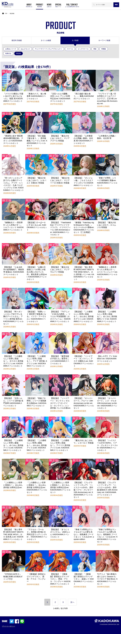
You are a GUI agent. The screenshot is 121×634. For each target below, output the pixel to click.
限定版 (18, 53)
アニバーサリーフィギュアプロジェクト (48, 49)
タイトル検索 (46, 40)
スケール (70, 49)
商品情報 (12, 13)
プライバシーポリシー (8, 626)
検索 (116, 4)
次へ (72, 602)
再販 (94, 49)
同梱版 (103, 49)
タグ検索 (75, 40)
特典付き (8, 53)
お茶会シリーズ (10, 49)
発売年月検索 (17, 40)
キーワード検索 (104, 40)
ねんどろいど (25, 49)
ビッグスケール (83, 49)
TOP (6, 13)
